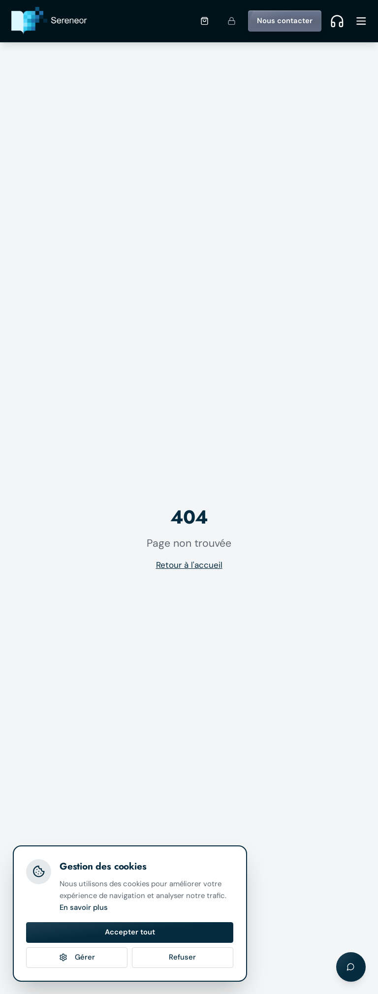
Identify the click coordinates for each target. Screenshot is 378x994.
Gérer (77, 957)
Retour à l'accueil (189, 564)
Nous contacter (285, 21)
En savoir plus (84, 907)
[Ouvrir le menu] (361, 21)
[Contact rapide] (337, 20)
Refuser (182, 957)
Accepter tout (130, 932)
